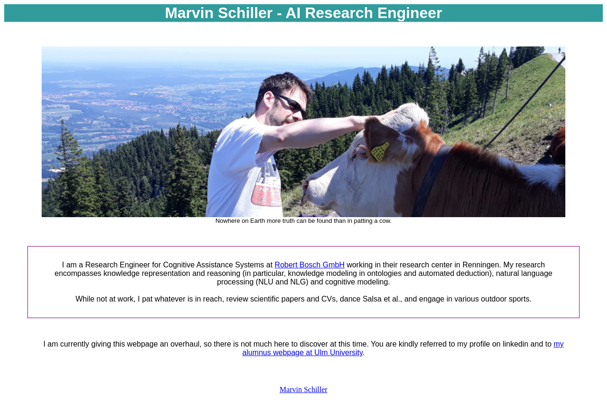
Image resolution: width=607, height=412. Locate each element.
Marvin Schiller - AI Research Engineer (303, 12)
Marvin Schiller (304, 389)
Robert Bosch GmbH (310, 265)
